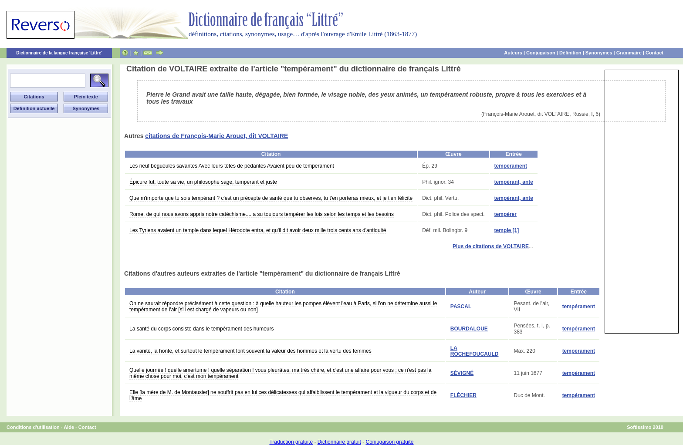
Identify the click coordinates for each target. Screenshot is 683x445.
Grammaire (629, 52)
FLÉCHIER (463, 395)
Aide (69, 427)
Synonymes (598, 52)
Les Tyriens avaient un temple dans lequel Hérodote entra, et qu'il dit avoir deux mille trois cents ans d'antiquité (257, 230)
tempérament (510, 166)
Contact (654, 52)
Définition (570, 52)
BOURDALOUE (469, 329)
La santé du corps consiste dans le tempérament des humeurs (201, 329)
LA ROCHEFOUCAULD (474, 351)
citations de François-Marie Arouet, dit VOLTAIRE (216, 135)
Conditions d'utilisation (33, 427)
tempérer (505, 214)
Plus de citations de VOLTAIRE (491, 246)
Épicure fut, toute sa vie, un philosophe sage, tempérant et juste (203, 182)
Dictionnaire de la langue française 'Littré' (59, 53)
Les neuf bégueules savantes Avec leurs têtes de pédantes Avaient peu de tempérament (231, 166)
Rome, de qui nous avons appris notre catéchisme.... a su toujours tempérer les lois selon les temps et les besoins (261, 214)
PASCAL (460, 306)
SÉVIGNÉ (461, 373)
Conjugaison (540, 52)
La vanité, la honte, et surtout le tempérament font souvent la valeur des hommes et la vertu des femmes (250, 351)
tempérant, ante (513, 182)
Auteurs (513, 52)
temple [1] (506, 230)
